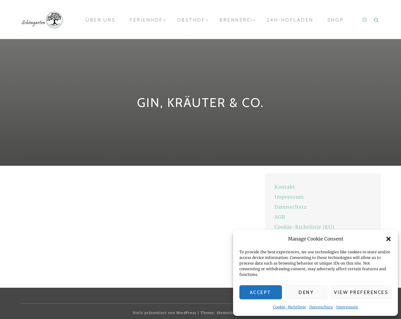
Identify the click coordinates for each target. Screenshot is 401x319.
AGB (279, 217)
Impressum (347, 307)
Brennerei (236, 20)
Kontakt (284, 187)
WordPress (186, 313)
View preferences (361, 292)
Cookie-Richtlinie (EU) (304, 227)
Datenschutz (321, 307)
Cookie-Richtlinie (289, 307)
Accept (260, 292)
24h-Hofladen (290, 20)
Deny (306, 292)
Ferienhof (146, 20)
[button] (388, 239)
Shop (335, 20)
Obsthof (191, 20)
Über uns (100, 20)
